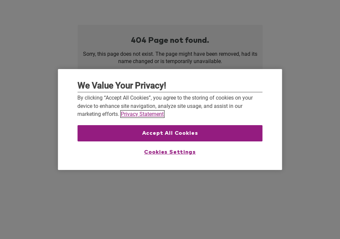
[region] (170, 119)
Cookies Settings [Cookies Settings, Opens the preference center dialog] (170, 152)
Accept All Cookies (170, 133)
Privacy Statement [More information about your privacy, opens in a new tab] (142, 114)
